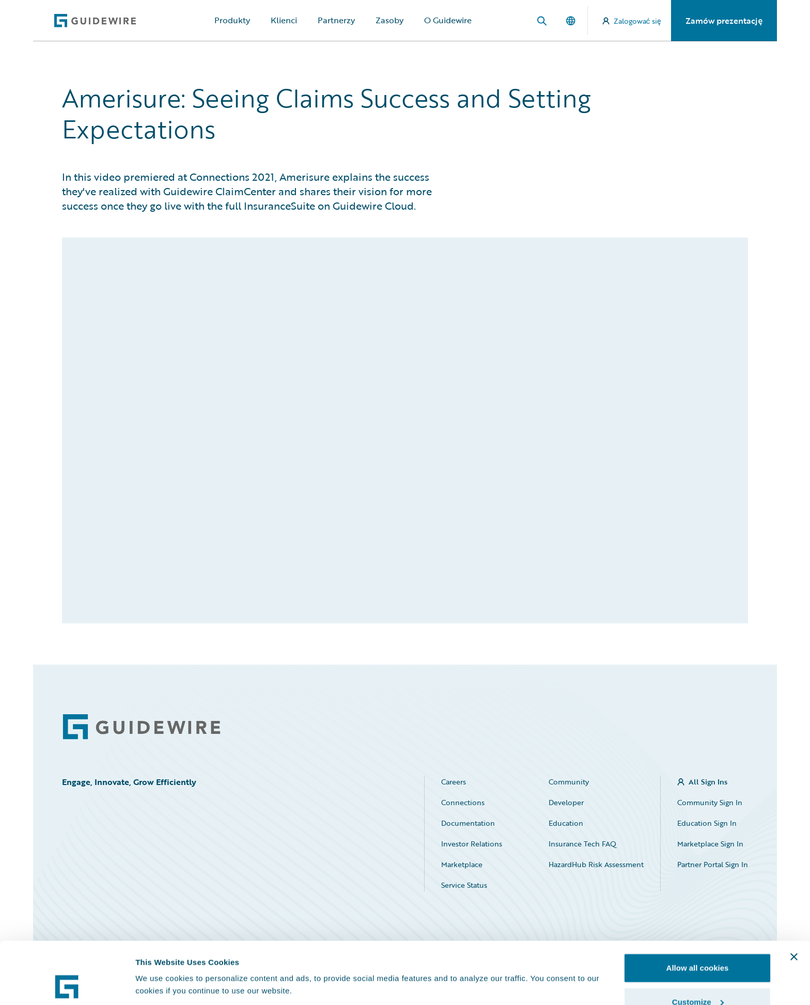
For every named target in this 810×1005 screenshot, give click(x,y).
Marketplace (461, 864)
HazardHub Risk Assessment (596, 864)
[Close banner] (794, 898)
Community (569, 781)
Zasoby (389, 20)
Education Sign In (707, 823)
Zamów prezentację (724, 20)
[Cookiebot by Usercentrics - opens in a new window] (67, 985)
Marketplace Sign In (710, 843)
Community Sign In (709, 802)
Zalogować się (631, 20)
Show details (159, 960)
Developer (566, 802)
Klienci (284, 20)
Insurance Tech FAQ (582, 843)
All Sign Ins (708, 781)
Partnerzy (336, 20)
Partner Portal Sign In (712, 864)
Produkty (232, 20)
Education (566, 823)
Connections (463, 802)
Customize (698, 943)
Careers (453, 781)
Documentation (468, 823)
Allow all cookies (697, 909)
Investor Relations (471, 843)
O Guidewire (448, 20)
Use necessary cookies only (697, 977)
